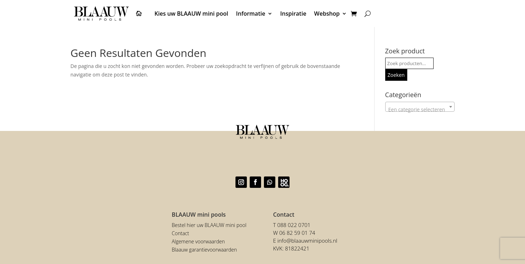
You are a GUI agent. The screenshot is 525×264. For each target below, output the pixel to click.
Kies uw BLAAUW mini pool (191, 13)
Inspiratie (293, 13)
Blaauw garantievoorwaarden (204, 249)
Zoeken (396, 75)
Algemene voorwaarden (198, 241)
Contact (180, 233)
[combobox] (420, 107)
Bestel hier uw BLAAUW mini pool (209, 225)
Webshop (327, 13)
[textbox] (420, 109)
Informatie (250, 13)
